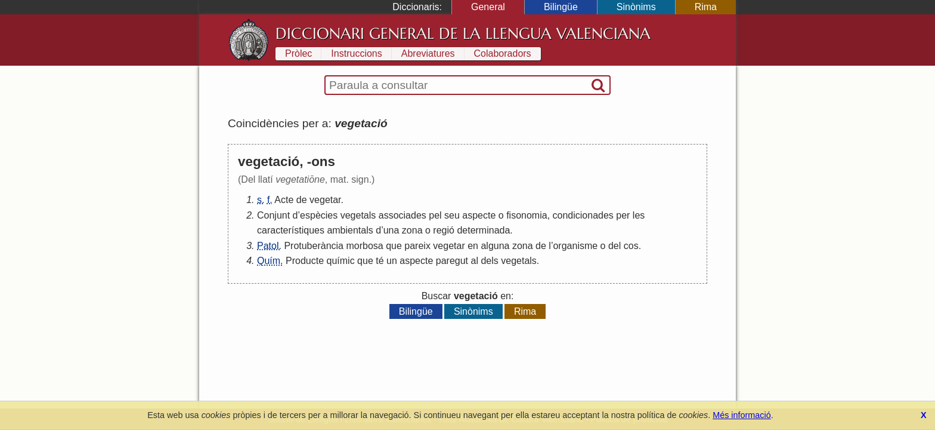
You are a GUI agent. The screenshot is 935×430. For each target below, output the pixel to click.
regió (443, 230)
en (473, 246)
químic (341, 261)
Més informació (742, 415)
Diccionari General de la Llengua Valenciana (463, 33)
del (614, 246)
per (623, 215)
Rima (706, 7)
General (488, 7)
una (391, 230)
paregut (452, 261)
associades (402, 215)
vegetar (324, 200)
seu (452, 215)
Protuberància (313, 246)
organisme (575, 246)
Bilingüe (561, 7)
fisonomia (526, 215)
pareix (417, 246)
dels (489, 261)
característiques (290, 230)
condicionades (583, 215)
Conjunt (273, 215)
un (391, 261)
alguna (495, 246)
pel (435, 215)
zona (412, 230)
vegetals (358, 215)
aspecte (479, 215)
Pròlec (298, 53)
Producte (305, 261)
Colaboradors (502, 53)
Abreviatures (428, 53)
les (639, 215)
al (474, 261)
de (301, 200)
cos (631, 246)
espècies (319, 215)
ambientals (350, 230)
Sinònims (636, 7)
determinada (483, 230)
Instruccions (356, 53)
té (379, 261)
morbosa (364, 246)
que (394, 246)
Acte (283, 200)
